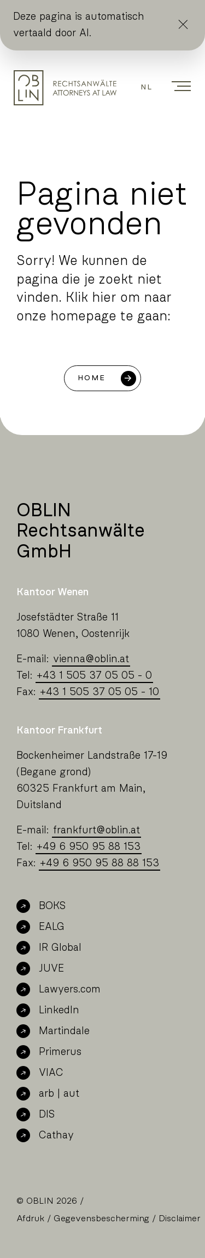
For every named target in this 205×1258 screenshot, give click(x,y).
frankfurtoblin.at (96, 830)
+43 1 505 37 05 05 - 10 (99, 692)
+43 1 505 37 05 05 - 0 (94, 675)
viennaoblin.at (91, 659)
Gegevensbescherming (101, 1218)
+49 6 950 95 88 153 (88, 847)
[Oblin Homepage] (65, 87)
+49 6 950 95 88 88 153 (99, 863)
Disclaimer (180, 1218)
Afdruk (30, 1218)
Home (92, 378)
